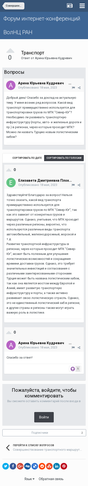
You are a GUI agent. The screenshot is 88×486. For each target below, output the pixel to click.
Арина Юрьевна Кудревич (53, 58)
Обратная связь (51, 479)
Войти (44, 417)
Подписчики (39, 432)
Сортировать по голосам (63, 158)
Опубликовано (37, 87)
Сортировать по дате (27, 158)
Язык (29, 479)
